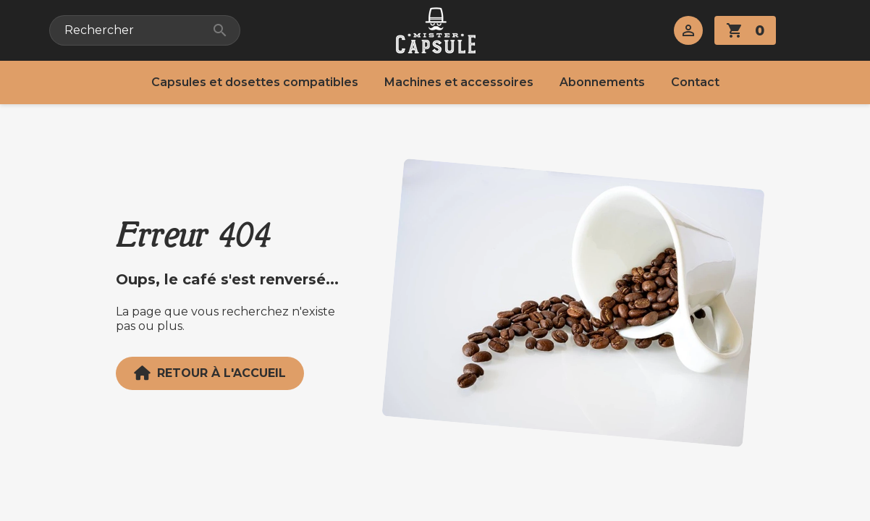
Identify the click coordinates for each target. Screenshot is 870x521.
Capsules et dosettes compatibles (254, 82)
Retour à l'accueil (210, 373)
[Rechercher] (144, 30)
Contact (695, 82)
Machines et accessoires (458, 82)
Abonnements (602, 82)
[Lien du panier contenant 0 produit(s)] (745, 30)
